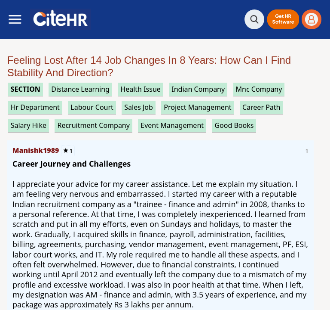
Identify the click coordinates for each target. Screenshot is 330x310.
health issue (140, 89)
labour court (91, 107)
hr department (35, 107)
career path (261, 107)
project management (197, 107)
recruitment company (93, 125)
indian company (198, 89)
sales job (138, 107)
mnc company (259, 89)
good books (234, 125)
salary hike (28, 125)
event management (172, 125)
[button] (283, 19)
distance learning (80, 89)
